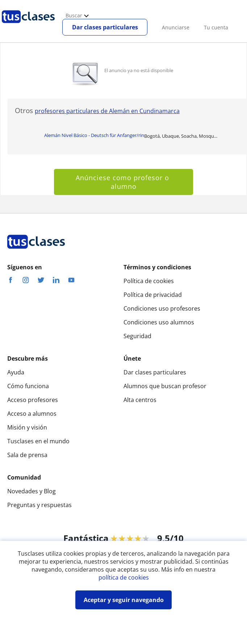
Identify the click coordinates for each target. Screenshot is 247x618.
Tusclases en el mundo (38, 441)
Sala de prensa (27, 455)
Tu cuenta (216, 27)
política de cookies (124, 577)
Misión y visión (27, 427)
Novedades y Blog (31, 491)
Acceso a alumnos (31, 414)
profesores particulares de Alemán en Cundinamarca (107, 111)
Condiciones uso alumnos (159, 322)
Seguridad (137, 336)
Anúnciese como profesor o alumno (123, 182)
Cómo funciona (28, 386)
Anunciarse (175, 27)
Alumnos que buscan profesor (165, 386)
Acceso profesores (32, 400)
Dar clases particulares (105, 27)
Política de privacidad (153, 295)
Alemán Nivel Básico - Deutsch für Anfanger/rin (94, 135)
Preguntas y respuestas (39, 505)
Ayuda (15, 372)
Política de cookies (149, 281)
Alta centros (140, 400)
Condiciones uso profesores (162, 308)
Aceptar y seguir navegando (124, 600)
